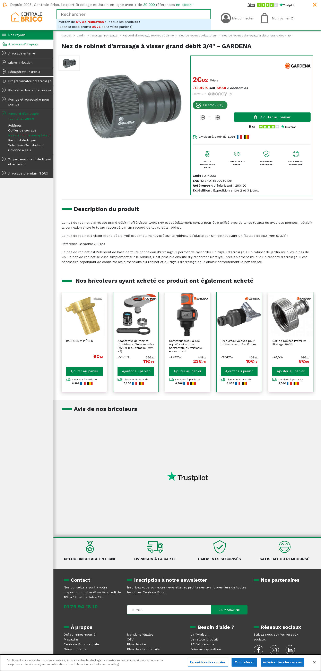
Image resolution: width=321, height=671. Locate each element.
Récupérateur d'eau (21, 71)
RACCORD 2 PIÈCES (79, 340)
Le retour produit (204, 639)
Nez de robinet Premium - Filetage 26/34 (290, 342)
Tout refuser (244, 662)
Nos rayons (17, 35)
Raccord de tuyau (22, 140)
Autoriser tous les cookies (282, 662)
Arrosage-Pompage (23, 44)
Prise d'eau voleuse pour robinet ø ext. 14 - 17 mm (238, 342)
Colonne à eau (19, 150)
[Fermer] (314, 662)
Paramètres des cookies (208, 662)
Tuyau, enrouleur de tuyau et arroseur (26, 161)
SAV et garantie (202, 644)
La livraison (199, 634)
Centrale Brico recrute (81, 644)
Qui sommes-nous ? (80, 634)
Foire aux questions (206, 649)
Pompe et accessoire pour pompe (26, 101)
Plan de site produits (143, 649)
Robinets (15, 125)
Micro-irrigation (17, 62)
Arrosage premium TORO (25, 173)
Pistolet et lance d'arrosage (26, 90)
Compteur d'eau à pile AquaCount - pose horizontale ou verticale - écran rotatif (186, 346)
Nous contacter (76, 649)
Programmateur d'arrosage (26, 80)
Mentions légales (140, 634)
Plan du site (136, 644)
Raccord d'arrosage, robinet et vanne (20, 115)
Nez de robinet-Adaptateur (29, 135)
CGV (130, 639)
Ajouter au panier (84, 371)
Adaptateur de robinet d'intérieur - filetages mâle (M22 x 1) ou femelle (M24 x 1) (136, 346)
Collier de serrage (22, 130)
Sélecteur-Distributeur (26, 145)
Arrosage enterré (18, 53)
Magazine (71, 639)
